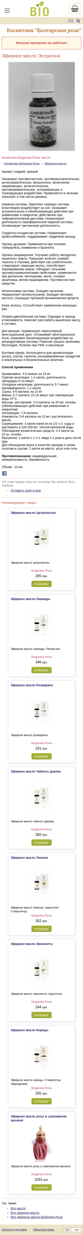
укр (76, 1229)
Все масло (18, 1208)
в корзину (41, 584)
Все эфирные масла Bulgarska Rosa (37, 1217)
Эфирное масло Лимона (29, 857)
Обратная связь (43, 1229)
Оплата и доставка (14, 1229)
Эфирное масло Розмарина (32, 685)
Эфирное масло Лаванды (30, 599)
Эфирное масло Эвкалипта (32, 944)
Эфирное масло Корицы (29, 1030)
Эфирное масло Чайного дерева (36, 771)
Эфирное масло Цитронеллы (33, 512)
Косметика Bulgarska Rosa (22, 163)
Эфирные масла (55, 163)
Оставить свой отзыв (26, 490)
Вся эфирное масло (25, 1213)
